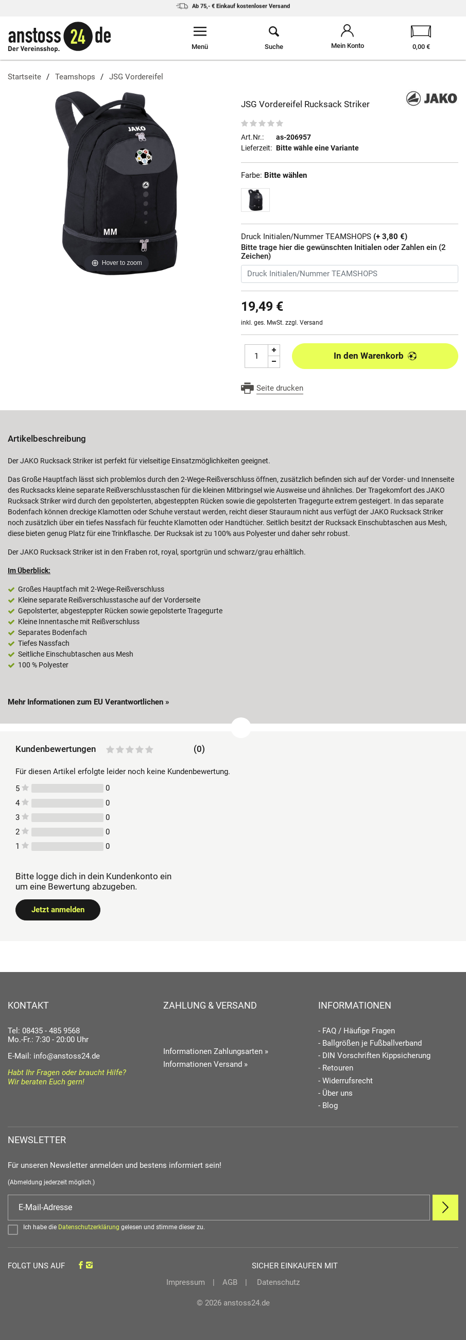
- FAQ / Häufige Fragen (356, 1031)
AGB (229, 1282)
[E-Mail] (219, 1207)
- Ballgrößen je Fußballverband (370, 1043)
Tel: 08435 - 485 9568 (44, 1030)
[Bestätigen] (233, 1229)
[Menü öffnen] (200, 38)
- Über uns (335, 1093)
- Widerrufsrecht (345, 1081)
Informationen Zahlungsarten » (215, 1051)
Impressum (185, 1282)
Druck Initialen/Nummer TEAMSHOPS (324, 236)
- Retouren (335, 1068)
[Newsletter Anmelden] (445, 1207)
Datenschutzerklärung (88, 1227)
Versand (311, 322)
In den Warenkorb (375, 355)
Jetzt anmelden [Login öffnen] (57, 909)
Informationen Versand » (205, 1064)
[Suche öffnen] (273, 38)
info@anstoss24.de (66, 1056)
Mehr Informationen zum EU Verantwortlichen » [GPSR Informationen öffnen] (88, 702)
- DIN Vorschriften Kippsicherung (374, 1055)
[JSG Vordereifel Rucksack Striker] (117, 182)
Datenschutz (277, 1282)
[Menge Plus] (274, 350)
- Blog (328, 1105)
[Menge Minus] (274, 362)
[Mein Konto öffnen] (347, 38)
